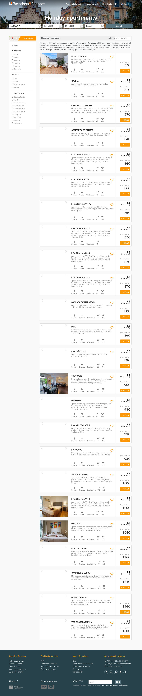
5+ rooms (16, 69)
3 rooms (16, 63)
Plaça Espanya (18, 106)
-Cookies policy (123, 685)
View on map (28, 38)
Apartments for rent (75, 4)
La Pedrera (17, 123)
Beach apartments (16, 664)
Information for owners (81, 666)
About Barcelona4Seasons (83, 664)
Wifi (14, 79)
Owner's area (78, 669)
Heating (15, 82)
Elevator (16, 87)
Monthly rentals (15, 666)
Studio (15, 54)
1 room (15, 57)
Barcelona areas (92, 4)
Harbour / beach (18, 112)
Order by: (111, 38)
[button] (42, 68)
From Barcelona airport (50, 666)
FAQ (42, 661)
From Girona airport (48, 669)
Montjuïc (16, 120)
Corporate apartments (17, 669)
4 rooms (16, 66)
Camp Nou (16, 114)
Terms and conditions (49, 664)
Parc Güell (16, 117)
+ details (125, 71)
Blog (104, 4)
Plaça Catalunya (18, 109)
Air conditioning (18, 84)
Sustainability (78, 672)
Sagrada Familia (18, 97)
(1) (117, 4)
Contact (110, 4)
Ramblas (16, 100)
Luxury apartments (16, 672)
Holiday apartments (16, 661)
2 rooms (16, 60)
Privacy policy (114, 685)
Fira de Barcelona (19, 103)
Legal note (105, 685)
